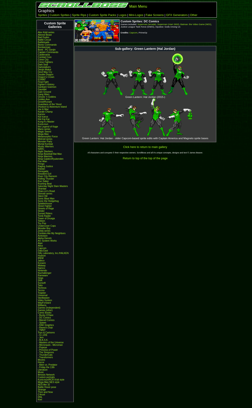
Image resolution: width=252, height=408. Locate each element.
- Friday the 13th (46, 367)
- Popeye (42, 347)
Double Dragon (45, 74)
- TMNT (42, 330)
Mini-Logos (136, 15)
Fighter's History (46, 84)
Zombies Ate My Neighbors (52, 233)
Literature (43, 370)
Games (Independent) (49, 308)
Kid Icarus (43, 116)
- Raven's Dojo (45, 327)
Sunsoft (42, 283)
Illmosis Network (46, 374)
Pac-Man (42, 161)
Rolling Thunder (46, 178)
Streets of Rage (46, 208)
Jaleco (41, 260)
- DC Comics (44, 317)
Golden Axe (44, 99)
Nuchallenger (44, 273)
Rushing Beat (45, 183)
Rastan (41, 169)
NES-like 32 (44, 384)
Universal (43, 295)
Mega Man (43, 134)
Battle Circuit (44, 40)
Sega (40, 278)
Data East (43, 250)
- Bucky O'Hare (45, 315)
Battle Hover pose (47, 387)
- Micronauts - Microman (50, 345)
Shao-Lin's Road (46, 191)
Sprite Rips (79, 15)
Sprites (42, 15)
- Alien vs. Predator (47, 365)
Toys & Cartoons (46, 332)
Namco (41, 268)
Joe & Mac (43, 109)
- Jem (41, 337)
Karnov (41, 114)
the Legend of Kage (48, 126)
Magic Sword (44, 131)
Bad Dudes (43, 37)
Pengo (41, 164)
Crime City (43, 59)
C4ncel (41, 394)
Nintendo (42, 270)
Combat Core (45, 57)
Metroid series (45, 139)
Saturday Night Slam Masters (53, 186)
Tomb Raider (44, 216)
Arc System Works (47, 241)
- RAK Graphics (46, 325)
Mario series (44, 129)
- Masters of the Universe (51, 342)
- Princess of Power (48, 350)
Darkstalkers (44, 67)
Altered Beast (45, 35)
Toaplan (42, 293)
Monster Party (45, 141)
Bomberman (44, 47)
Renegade (43, 171)
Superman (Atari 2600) (168, 24)
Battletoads (43, 42)
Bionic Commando (47, 45)
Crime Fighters (45, 62)
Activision (43, 236)
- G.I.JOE (43, 335)
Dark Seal (43, 64)
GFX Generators (176, 15)
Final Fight (43, 82)
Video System (45, 300)
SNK (40, 280)
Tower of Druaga (46, 218)
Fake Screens (155, 15)
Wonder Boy (44, 228)
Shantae (42, 188)
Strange (42, 389)
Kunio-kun (43, 124)
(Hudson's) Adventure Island (52, 107)
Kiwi (40, 399)
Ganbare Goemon (47, 87)
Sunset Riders (45, 213)
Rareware (43, 275)
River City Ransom (47, 176)
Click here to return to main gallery (145, 147)
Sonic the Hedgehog (48, 201)
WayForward (44, 303)
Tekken (41, 221)
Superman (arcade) (146, 24)
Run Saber (43, 181)
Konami (42, 263)
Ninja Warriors (45, 156)
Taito (40, 285)
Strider (41, 211)
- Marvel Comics (46, 320)
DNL (40, 397)
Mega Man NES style (49, 382)
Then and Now (45, 392)
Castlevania (44, 54)
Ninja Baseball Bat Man (50, 154)
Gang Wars (43, 94)
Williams (42, 305)
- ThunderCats (45, 355)
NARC (41, 149)
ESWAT (42, 79)
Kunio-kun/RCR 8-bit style (51, 379)
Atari (40, 243)
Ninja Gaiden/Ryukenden (51, 159)
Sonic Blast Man (46, 198)
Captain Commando (48, 52)
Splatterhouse (45, 203)
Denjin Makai (44, 69)
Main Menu (138, 6)
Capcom (42, 248)
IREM (41, 258)
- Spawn (42, 322)
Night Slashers (45, 151)
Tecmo (41, 290)
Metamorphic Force (48, 136)
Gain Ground (44, 92)
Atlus (40, 245)
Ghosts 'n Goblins (47, 97)
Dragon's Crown (46, 77)
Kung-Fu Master (46, 121)
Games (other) (45, 310)
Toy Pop (42, 223)
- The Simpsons (46, 352)
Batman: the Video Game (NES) (195, 24)
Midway (42, 265)
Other (193, 15)
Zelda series (44, 231)
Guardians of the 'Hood (50, 104)
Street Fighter (45, 206)
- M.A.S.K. (43, 340)
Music (41, 372)
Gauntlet (42, 89)
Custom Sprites (60, 15)
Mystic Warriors (46, 146)
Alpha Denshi (45, 238)
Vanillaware (44, 298)
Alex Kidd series (46, 32)
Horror (41, 362)
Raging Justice (45, 166)
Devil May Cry (45, 72)
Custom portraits (46, 377)
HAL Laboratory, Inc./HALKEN (53, 253)
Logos (122, 15)
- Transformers (45, 357)
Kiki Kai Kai (44, 119)
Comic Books (44, 312)
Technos (42, 288)
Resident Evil (44, 174)
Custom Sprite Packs (102, 15)
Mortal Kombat (45, 144)
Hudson (42, 255)
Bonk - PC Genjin (47, 49)
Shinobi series (45, 193)
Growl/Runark (45, 102)
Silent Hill (43, 196)
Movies (41, 360)
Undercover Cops (47, 226)
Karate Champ (45, 112)
